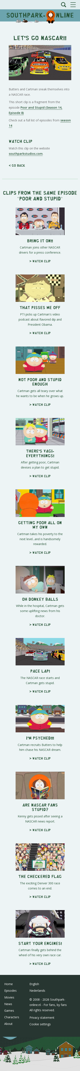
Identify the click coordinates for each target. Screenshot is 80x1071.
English (34, 984)
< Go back (17, 165)
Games (9, 1011)
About (8, 1024)
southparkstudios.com (26, 154)
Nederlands (37, 991)
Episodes (10, 991)
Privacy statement (41, 1018)
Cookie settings (40, 1024)
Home (8, 984)
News (8, 1004)
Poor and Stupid (40, 198)
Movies (9, 997)
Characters (11, 1017)
